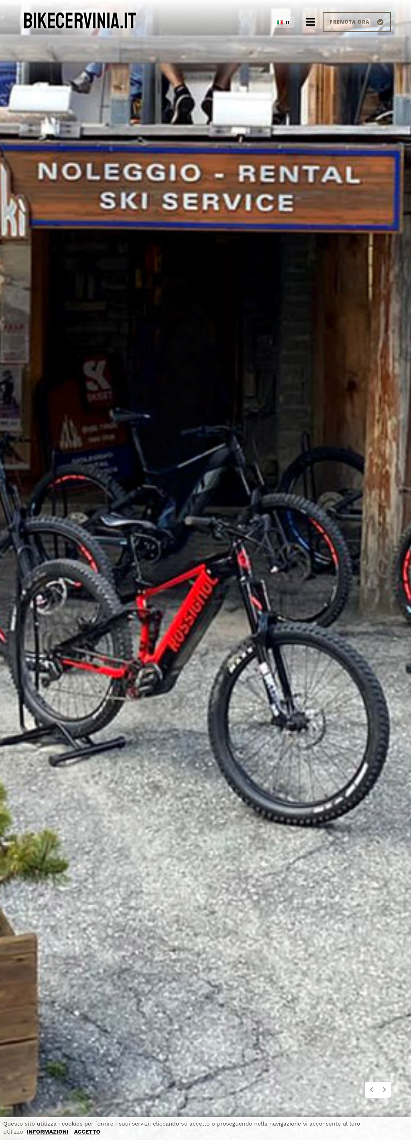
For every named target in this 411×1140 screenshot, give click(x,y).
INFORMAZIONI (47, 1131)
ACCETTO (87, 1131)
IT (288, 22)
